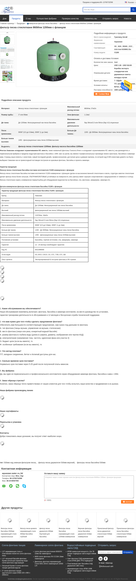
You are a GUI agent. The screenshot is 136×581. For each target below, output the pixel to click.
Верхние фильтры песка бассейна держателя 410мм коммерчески (85, 533)
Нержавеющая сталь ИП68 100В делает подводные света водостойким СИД (81, 571)
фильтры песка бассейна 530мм (91, 462)
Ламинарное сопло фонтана (49, 545)
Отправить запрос (110, 18)
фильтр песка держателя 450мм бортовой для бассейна (46, 533)
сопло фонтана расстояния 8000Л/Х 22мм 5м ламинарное (48, 553)
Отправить (127, 552)
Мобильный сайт (106, 566)
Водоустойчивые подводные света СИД (81, 546)
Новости (127, 18)
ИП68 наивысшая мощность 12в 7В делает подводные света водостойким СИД (81, 554)
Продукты (16, 18)
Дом (4, 18)
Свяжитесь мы (90, 18)
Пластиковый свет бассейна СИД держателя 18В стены (80, 565)
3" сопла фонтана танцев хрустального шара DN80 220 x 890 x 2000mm (16, 573)
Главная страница (7, 23)
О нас (28, 18)
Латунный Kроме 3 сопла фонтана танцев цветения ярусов (15, 567)
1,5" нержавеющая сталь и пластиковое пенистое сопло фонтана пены (16, 554)
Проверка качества (70, 18)
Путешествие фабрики (46, 18)
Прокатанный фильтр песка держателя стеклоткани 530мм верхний (105, 533)
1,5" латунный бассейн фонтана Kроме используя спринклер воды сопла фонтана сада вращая (15, 561)
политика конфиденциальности (20, 579)
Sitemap (109, 563)
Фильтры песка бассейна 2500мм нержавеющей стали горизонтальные (8, 533)
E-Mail (101, 563)
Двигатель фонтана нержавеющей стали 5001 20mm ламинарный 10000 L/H (49, 564)
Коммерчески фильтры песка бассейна (42, 23)
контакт (97, 94)
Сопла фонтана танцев (13, 545)
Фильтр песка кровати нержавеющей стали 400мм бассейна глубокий (28, 533)
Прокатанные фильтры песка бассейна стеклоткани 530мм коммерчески (125, 533)
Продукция (21, 23)
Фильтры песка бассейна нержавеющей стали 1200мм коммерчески (67, 533)
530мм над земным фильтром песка (20, 462)
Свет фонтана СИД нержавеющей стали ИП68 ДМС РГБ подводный (80, 560)
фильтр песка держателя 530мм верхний (56, 462)
